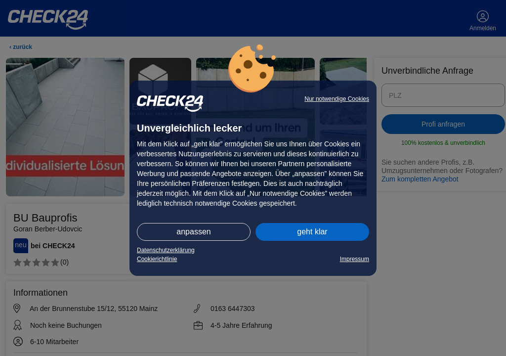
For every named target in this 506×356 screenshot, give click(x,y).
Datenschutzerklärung (166, 250)
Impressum (354, 259)
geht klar (312, 231)
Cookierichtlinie (157, 259)
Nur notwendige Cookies (336, 98)
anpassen (193, 231)
